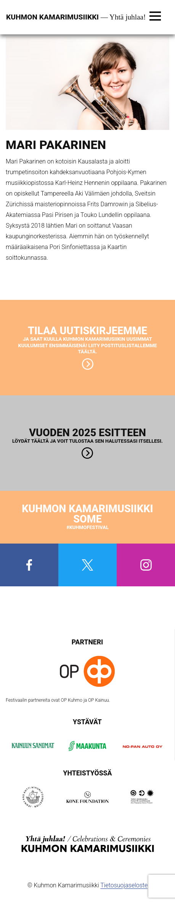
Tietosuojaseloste (124, 885)
